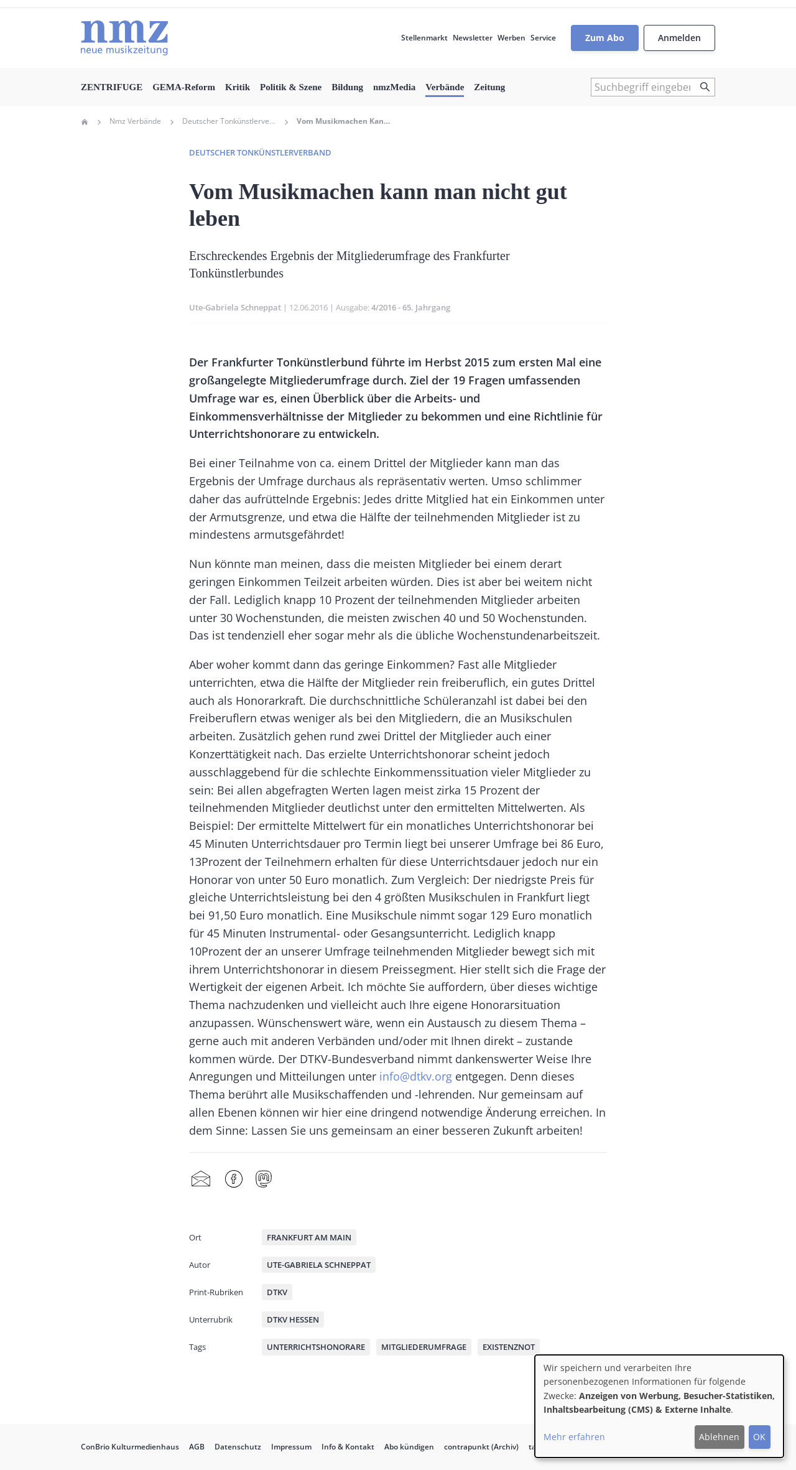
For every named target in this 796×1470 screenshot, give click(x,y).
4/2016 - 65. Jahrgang (410, 307)
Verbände (444, 87)
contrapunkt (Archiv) (481, 1446)
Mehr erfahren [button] (574, 1437)
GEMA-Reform (183, 87)
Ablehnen (719, 1437)
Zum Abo (604, 38)
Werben (511, 37)
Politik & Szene (291, 87)
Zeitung (489, 87)
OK (759, 1437)
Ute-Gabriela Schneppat (235, 307)
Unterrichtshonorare (316, 1346)
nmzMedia (394, 87)
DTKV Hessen (293, 1319)
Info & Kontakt (348, 1446)
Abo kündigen (409, 1446)
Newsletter (473, 37)
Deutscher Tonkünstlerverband (228, 121)
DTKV (277, 1292)
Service (543, 37)
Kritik (237, 87)
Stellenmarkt (424, 37)
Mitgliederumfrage (423, 1346)
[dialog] (659, 1406)
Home (84, 122)
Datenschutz (238, 1446)
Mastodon (263, 1179)
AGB (197, 1446)
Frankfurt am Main (309, 1237)
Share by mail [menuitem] (201, 1179)
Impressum (291, 1446)
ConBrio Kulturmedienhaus (130, 1446)
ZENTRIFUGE (111, 87)
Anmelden (679, 38)
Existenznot (509, 1346)
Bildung (347, 87)
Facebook (234, 1179)
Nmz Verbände (135, 121)
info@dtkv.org (415, 1076)
